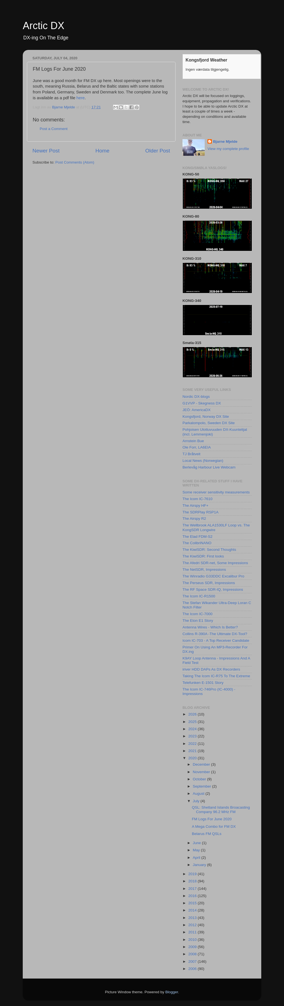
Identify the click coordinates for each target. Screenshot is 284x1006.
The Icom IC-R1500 (198, 596)
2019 (193, 874)
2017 (193, 889)
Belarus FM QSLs (207, 834)
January (200, 865)
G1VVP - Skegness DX (201, 403)
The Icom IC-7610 (197, 499)
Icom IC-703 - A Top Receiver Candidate (215, 640)
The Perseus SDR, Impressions (208, 583)
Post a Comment (54, 129)
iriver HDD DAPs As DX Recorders (211, 669)
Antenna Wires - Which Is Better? (210, 627)
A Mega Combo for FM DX (214, 826)
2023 (193, 736)
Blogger (171, 992)
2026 (193, 714)
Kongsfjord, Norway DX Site (205, 416)
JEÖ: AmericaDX (196, 410)
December (202, 764)
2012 (193, 925)
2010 (193, 940)
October (200, 779)
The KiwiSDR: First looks (203, 556)
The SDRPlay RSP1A (200, 512)
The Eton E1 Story (197, 620)
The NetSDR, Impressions (204, 569)
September (202, 786)
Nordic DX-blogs (196, 396)
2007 (193, 961)
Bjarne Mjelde (225, 141)
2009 (193, 947)
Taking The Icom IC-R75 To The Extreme (216, 676)
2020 (193, 758)
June (197, 843)
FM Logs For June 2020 (212, 819)
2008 (193, 954)
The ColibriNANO (196, 543)
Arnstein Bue (193, 441)
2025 (193, 722)
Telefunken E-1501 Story (203, 683)
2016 (193, 896)
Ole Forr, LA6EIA (196, 447)
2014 (193, 910)
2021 (193, 751)
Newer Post (46, 151)
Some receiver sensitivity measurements (216, 492)
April (197, 857)
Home (102, 151)
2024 (193, 729)
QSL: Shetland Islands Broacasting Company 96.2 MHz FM (221, 809)
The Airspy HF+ (195, 505)
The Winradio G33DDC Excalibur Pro (213, 576)
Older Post (157, 151)
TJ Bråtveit (191, 454)
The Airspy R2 (194, 518)
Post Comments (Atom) (74, 162)
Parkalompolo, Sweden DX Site (208, 423)
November (202, 772)
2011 (193, 932)
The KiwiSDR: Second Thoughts (209, 549)
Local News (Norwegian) (202, 461)
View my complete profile (228, 149)
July (197, 801)
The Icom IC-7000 (197, 614)
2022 (193, 744)
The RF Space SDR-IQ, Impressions (212, 589)
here (81, 98)
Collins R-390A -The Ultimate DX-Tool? (214, 634)
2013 (193, 918)
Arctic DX (43, 25)
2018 (193, 881)
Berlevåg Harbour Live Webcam (208, 467)
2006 (193, 969)
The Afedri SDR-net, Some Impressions (215, 563)
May (197, 850)
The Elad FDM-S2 (197, 536)
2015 (193, 903)
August (199, 793)
